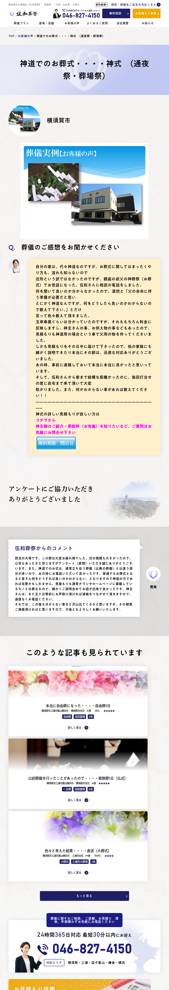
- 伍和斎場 (106, 931)
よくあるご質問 (97, 23)
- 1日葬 (64, 936)
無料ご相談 (141, 927)
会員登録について (146, 945)
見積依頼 (140, 931)
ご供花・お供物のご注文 (113, 945)
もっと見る (83, 764)
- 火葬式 (65, 945)
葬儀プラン (21, 23)
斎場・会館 (46, 23)
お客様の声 (72, 23)
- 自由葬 (65, 931)
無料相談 (115, 13)
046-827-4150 (81, 16)
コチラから (46, 420)
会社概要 (123, 23)
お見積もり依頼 (145, 13)
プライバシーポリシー (147, 955)
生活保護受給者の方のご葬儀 (76, 955)
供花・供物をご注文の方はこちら (128, 5)
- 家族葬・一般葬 (70, 941)
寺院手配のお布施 (111, 941)
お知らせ (148, 23)
